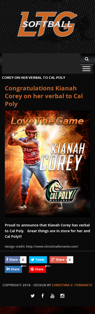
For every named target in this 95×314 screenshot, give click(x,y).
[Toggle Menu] (86, 68)
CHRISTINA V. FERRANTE (72, 285)
